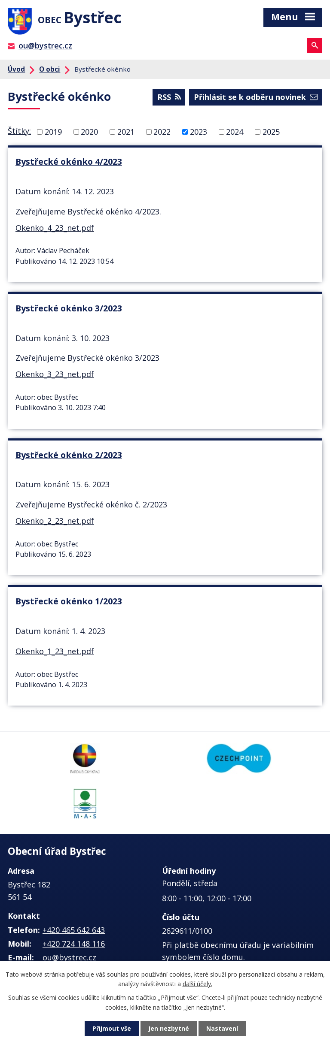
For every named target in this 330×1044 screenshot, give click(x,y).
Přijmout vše (111, 1028)
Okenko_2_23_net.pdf (54, 521)
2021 (125, 132)
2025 (271, 132)
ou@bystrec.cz (45, 45)
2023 (198, 132)
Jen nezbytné (168, 1028)
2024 (234, 132)
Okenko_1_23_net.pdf (54, 651)
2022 (162, 132)
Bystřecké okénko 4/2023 (68, 161)
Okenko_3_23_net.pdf (54, 374)
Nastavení (222, 1028)
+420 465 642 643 (74, 930)
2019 (53, 132)
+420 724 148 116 (74, 943)
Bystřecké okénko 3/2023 (68, 308)
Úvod (16, 69)
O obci (49, 69)
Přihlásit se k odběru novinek (256, 97)
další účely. (197, 984)
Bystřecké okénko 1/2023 (68, 601)
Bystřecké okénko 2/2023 (68, 455)
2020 (89, 132)
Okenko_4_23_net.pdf (54, 228)
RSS (169, 97)
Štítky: (19, 131)
